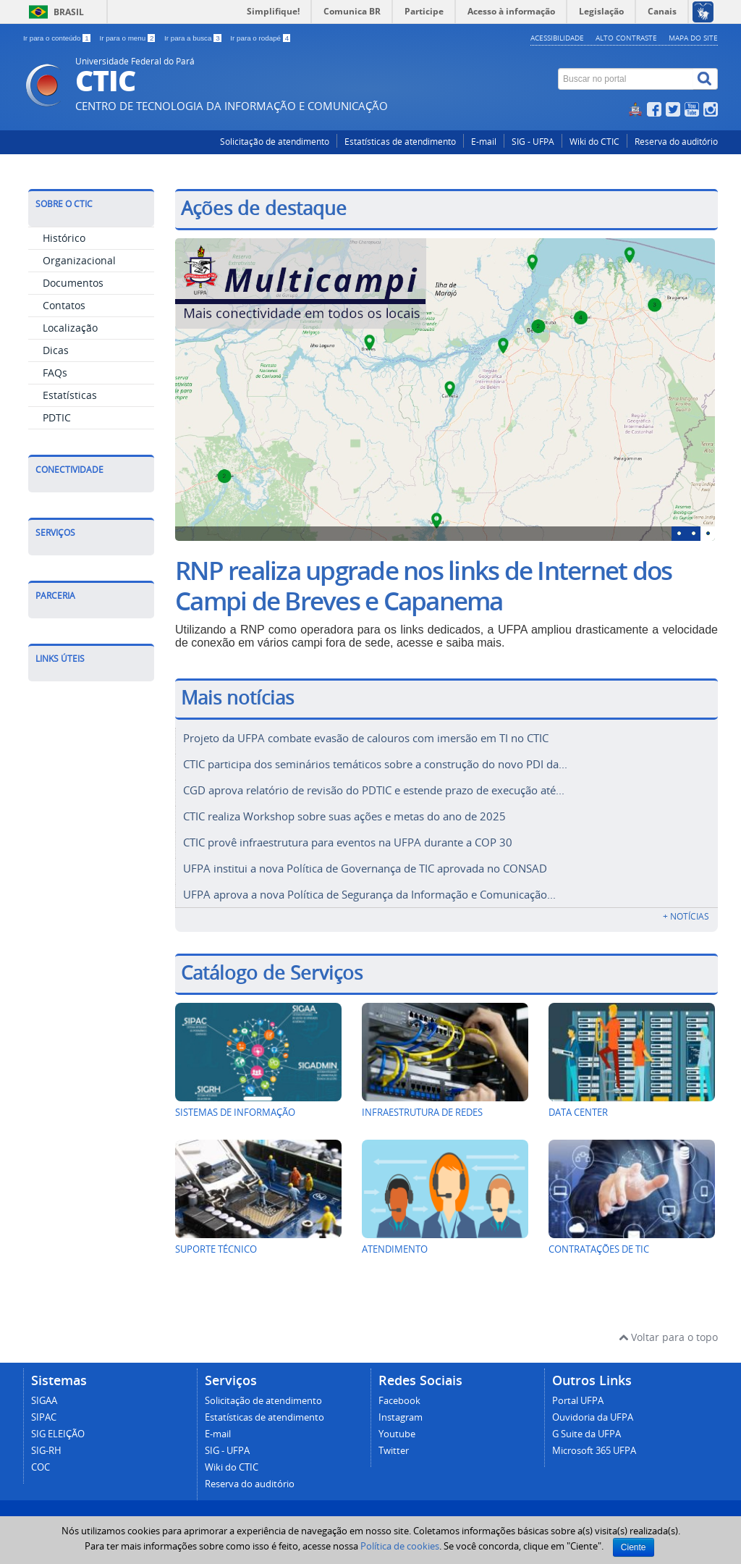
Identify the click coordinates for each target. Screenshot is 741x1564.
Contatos (64, 305)
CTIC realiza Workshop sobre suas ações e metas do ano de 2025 (344, 811)
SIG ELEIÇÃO (58, 1425)
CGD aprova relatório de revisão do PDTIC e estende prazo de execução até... (373, 787)
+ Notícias (686, 907)
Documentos (73, 283)
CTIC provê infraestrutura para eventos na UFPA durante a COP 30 (347, 836)
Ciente (633, 1547)
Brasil (69, 12)
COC (40, 1458)
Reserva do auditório (676, 141)
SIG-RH (46, 1442)
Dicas (56, 350)
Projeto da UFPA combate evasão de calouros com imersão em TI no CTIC (366, 738)
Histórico (64, 238)
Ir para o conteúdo (57, 38)
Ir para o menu (128, 38)
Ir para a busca (193, 38)
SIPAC (43, 1409)
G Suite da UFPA (586, 1425)
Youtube (396, 1425)
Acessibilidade (557, 38)
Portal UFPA (578, 1392)
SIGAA (44, 1392)
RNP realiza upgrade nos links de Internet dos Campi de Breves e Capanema (423, 585)
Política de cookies (399, 1545)
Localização (70, 328)
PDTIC (57, 417)
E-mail (483, 141)
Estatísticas (70, 395)
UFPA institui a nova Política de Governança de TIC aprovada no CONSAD (365, 861)
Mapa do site (693, 38)
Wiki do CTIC (594, 141)
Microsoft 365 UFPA (594, 1442)
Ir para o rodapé (260, 38)
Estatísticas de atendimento (400, 141)
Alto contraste (626, 38)
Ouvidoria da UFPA (592, 1409)
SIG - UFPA (533, 141)
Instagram (400, 1409)
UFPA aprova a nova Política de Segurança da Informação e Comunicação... (369, 885)
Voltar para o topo (668, 1328)
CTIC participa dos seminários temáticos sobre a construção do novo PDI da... (375, 762)
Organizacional (79, 260)
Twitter (393, 1442)
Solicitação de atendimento (274, 141)
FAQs (55, 372)
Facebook (399, 1392)
